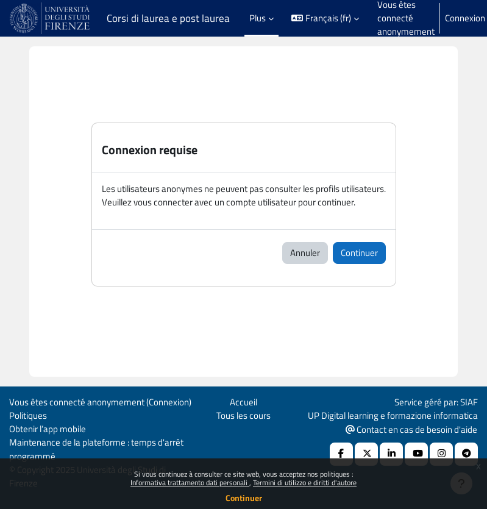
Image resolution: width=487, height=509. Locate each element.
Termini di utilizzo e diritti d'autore (305, 482)
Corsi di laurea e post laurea (168, 18)
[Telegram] (466, 454)
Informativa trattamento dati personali (189, 482)
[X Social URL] (366, 454)
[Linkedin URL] (391, 454)
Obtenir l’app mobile (47, 429)
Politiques (28, 415)
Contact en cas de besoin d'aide (411, 429)
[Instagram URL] (441, 454)
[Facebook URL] (341, 454)
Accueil (243, 402)
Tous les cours (243, 415)
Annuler (305, 253)
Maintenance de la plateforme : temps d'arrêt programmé (96, 449)
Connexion (465, 18)
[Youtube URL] (416, 454)
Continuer (244, 497)
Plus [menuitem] (257, 18)
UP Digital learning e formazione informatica (393, 415)
